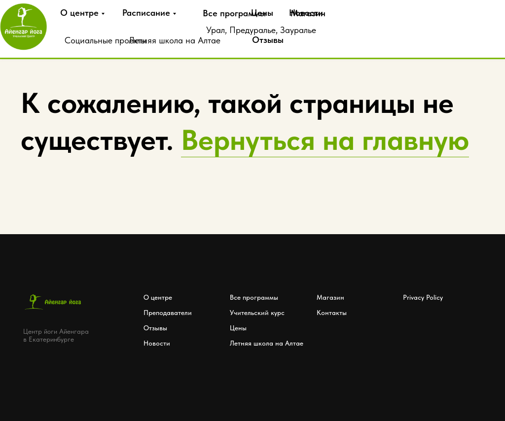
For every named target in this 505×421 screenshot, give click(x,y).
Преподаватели (168, 312)
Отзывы (268, 40)
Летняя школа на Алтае (174, 40)
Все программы (234, 13)
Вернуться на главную (325, 140)
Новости (306, 12)
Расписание (146, 12)
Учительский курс (257, 312)
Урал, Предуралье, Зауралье (261, 30)
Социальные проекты (105, 40)
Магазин (330, 297)
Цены (262, 12)
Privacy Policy (423, 297)
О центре (79, 12)
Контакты (332, 312)
